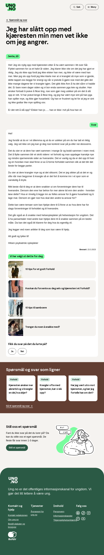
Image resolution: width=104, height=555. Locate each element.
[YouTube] (83, 519)
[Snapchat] (78, 513)
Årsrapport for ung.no (37, 513)
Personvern (58, 511)
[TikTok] (83, 513)
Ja (12, 351)
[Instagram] (88, 513)
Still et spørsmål (17, 448)
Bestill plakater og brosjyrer (16, 525)
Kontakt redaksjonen (18, 515)
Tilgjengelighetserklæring (65, 520)
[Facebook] (78, 519)
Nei (22, 351)
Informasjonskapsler (62, 516)
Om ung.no (13, 519)
